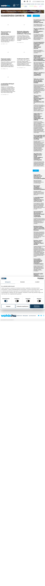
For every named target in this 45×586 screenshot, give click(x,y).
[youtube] (24, 1)
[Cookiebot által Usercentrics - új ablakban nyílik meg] (38, 278)
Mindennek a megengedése (37, 306)
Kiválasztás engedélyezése (22, 306)
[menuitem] (22, 4)
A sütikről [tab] (37, 281)
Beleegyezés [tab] (8, 281)
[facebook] (27, 1)
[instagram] (30, 1)
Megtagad (8, 306)
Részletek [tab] (22, 281)
